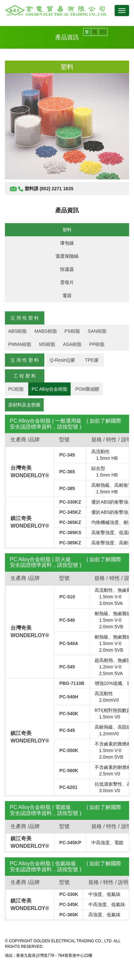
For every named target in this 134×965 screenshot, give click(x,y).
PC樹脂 (16, 389)
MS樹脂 (47, 344)
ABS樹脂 (17, 331)
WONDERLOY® (30, 475)
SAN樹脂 (97, 331)
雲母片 (67, 282)
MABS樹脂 (45, 331)
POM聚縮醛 (87, 389)
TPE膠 (94, 360)
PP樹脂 (97, 344)
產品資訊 (67, 210)
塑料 (67, 229)
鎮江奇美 (21, 518)
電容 (67, 295)
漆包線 (67, 243)
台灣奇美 (21, 468)
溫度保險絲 (67, 256)
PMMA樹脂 (19, 344)
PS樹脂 (72, 331)
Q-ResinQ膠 (62, 360)
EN (103, 32)
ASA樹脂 (72, 344)
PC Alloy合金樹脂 (49, 389)
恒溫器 (67, 269)
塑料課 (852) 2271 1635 (49, 188)
